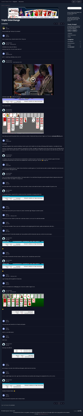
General (74, 45)
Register (79, 1)
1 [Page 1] (56, 23)
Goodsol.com (70, 14)
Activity (69, 36)
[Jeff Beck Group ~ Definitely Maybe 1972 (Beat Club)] (33, 79)
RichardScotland (9, 43)
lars (6, 27)
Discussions (21, 1)
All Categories (74, 41)
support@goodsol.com (43, 414)
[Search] (80, 8)
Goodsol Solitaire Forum (6, 1)
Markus (7, 35)
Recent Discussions (72, 35)
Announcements (74, 43)
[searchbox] (74, 8)
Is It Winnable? (74, 47)
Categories (15, 1)
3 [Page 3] (61, 23)
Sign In (74, 1)
